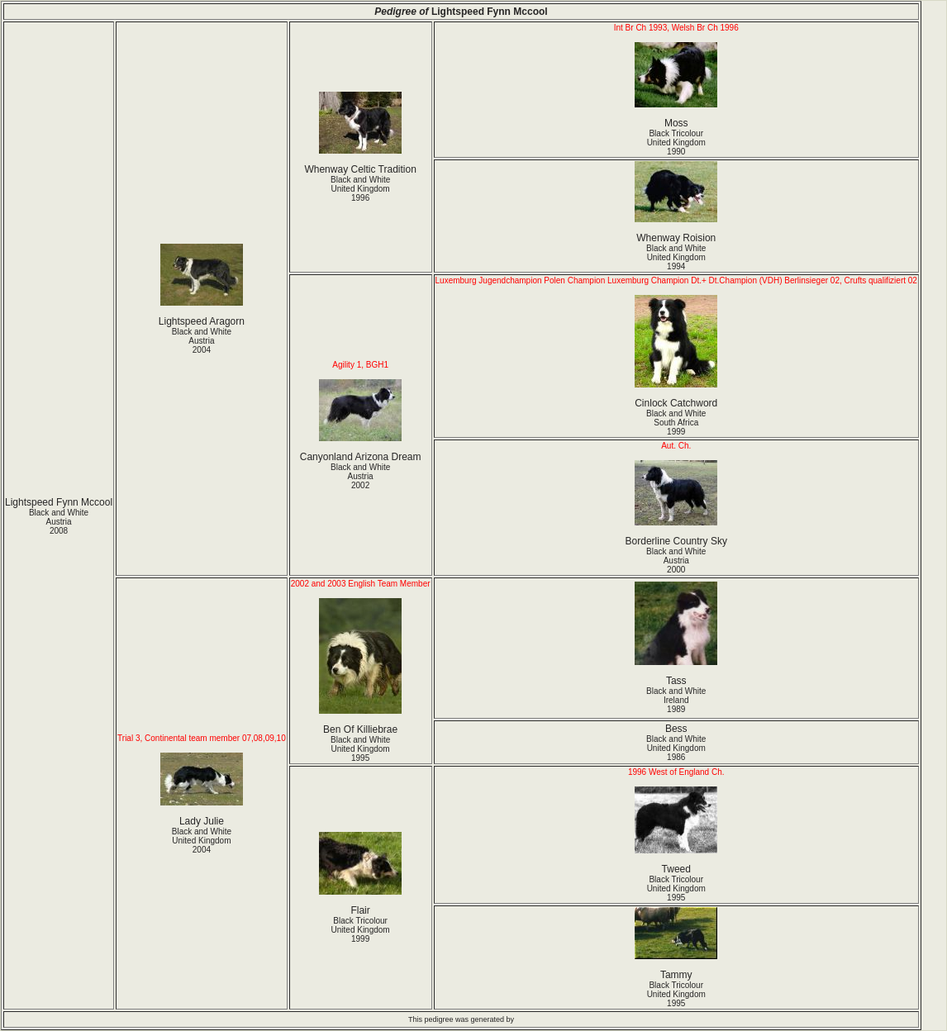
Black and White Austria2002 (360, 476)
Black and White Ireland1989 (676, 700)
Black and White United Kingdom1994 (676, 257)
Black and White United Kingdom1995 (360, 749)
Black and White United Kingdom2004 (201, 840)
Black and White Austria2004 (201, 340)
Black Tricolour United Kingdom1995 (676, 888)
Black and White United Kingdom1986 (676, 748)
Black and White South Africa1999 (676, 422)
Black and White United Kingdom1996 (360, 188)
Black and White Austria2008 (58, 521)
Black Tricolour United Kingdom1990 (676, 142)
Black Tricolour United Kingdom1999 (360, 929)
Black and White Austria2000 (676, 560)
